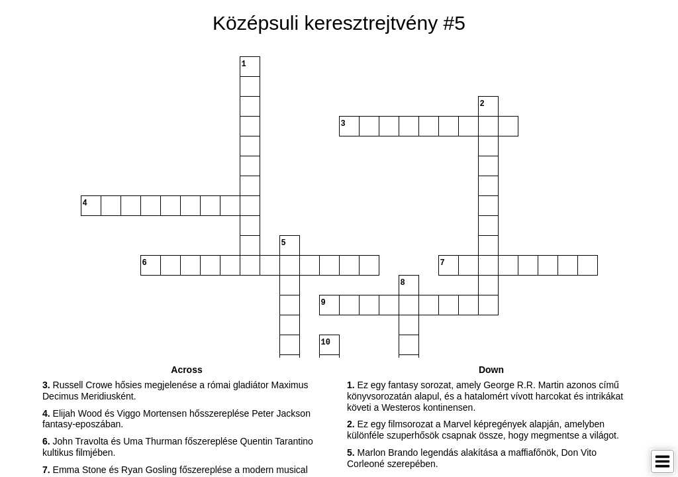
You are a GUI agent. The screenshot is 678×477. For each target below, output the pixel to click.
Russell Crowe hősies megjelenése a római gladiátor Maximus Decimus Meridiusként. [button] (175, 390)
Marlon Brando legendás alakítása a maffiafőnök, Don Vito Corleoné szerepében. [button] (472, 458)
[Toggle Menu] (662, 461)
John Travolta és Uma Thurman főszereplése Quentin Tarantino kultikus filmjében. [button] (177, 447)
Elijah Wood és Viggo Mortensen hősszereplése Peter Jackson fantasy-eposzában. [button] (176, 419)
